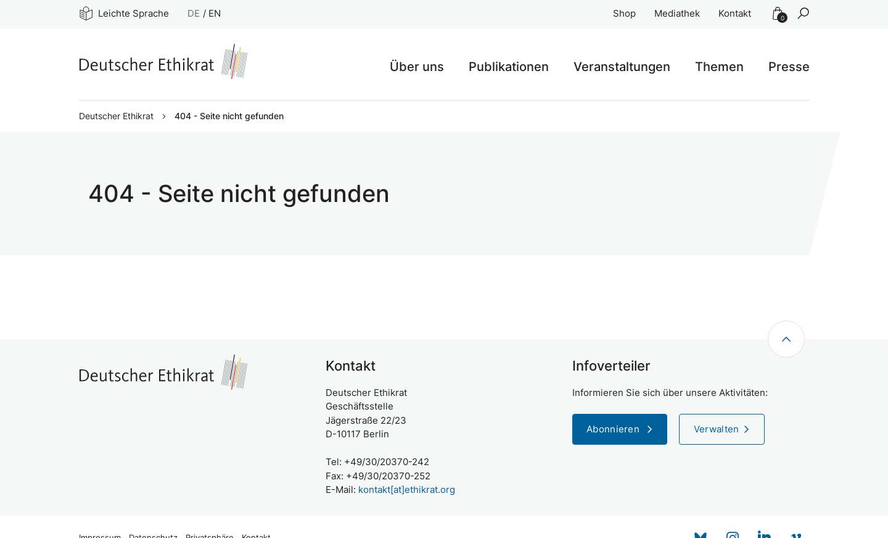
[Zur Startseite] (163, 61)
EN (214, 13)
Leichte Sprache (124, 13)
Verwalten (716, 429)
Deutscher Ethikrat (116, 116)
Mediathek (677, 13)
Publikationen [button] (509, 67)
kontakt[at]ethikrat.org (406, 489)
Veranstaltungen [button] (622, 67)
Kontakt (734, 13)
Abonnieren (614, 429)
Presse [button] (789, 67)
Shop (624, 13)
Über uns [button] (417, 67)
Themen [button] (719, 67)
